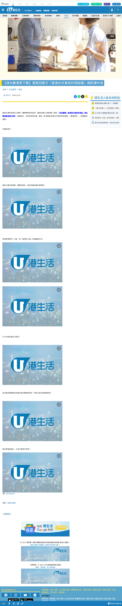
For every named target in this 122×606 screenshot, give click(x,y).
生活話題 (12, 89)
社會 (66, 16)
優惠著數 (14, 16)
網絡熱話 (7, 514)
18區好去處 (95, 16)
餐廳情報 (45, 592)
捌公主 (8, 95)
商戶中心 (107, 4)
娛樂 (57, 16)
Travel (20, 4)
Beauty (35, 4)
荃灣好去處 (96, 590)
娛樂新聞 (46, 11)
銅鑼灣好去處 (76, 590)
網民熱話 (45, 598)
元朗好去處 (86, 590)
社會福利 (61, 592)
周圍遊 (84, 16)
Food (27, 4)
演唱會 (4, 16)
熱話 (20, 89)
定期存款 (55, 11)
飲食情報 (48, 16)
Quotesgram (10, 493)
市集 (51, 590)
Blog (42, 4)
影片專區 (75, 16)
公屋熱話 (38, 11)
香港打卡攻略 (108, 16)
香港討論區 (11, 503)
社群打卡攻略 (97, 4)
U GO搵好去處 (84, 4)
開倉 (56, 590)
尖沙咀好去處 (64, 590)
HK (13, 4)
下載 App (117, 4)
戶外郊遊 (53, 592)
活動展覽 (45, 590)
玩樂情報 (25, 16)
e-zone (50, 4)
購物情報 (37, 16)
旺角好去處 (106, 590)
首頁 (4, 89)
